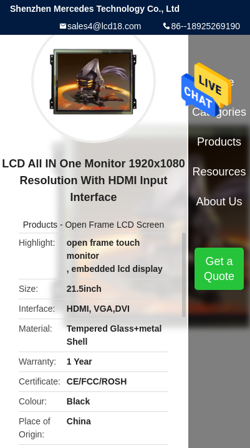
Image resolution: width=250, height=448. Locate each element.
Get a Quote (219, 268)
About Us (219, 201)
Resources (219, 172)
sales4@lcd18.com (104, 26)
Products (40, 225)
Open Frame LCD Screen (114, 225)
